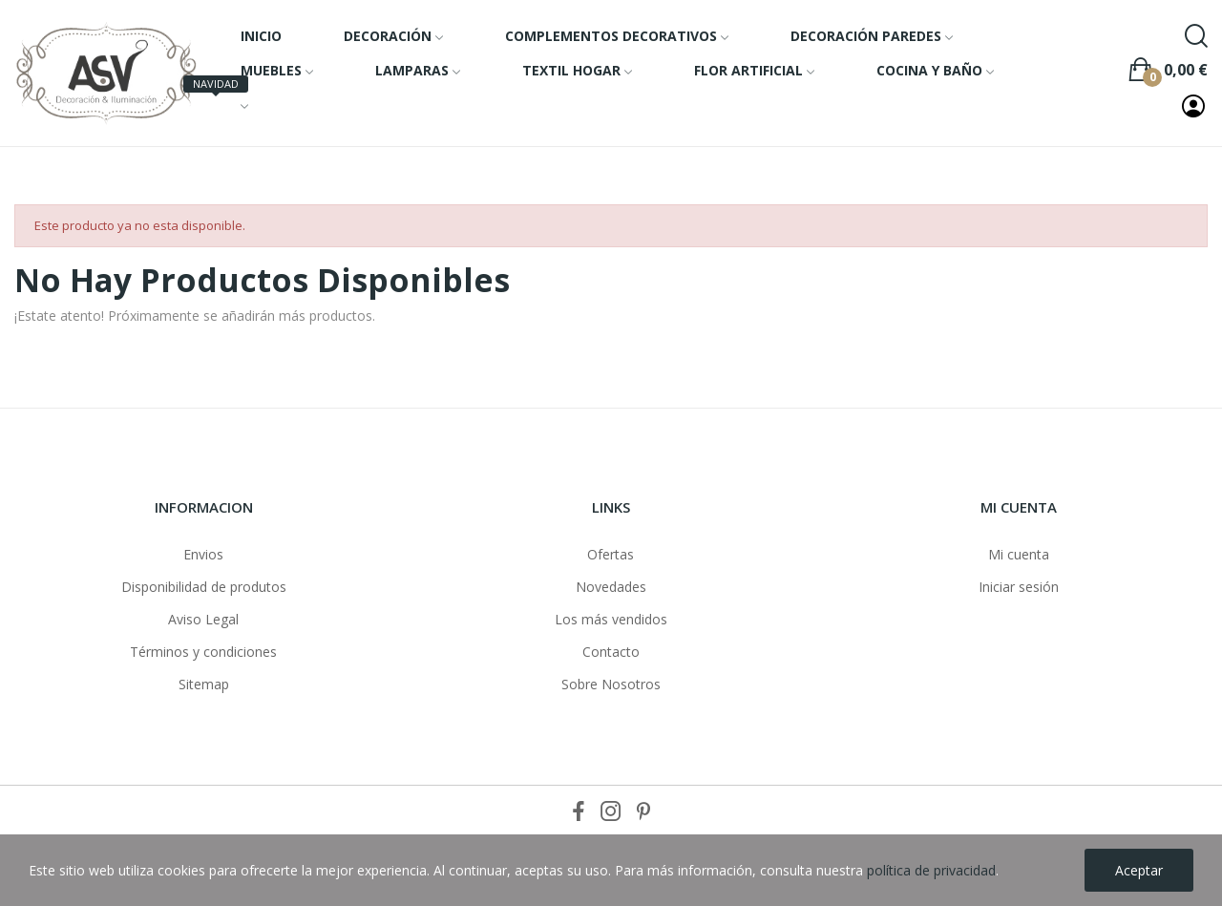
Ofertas (610, 554)
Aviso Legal (203, 619)
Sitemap (204, 684)
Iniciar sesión (1019, 587)
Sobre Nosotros (611, 684)
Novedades (611, 587)
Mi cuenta (1018, 554)
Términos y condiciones (203, 652)
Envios (203, 554)
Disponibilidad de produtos (203, 587)
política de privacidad (931, 870)
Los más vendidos (611, 619)
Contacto (611, 652)
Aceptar (1139, 870)
